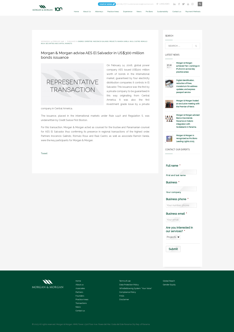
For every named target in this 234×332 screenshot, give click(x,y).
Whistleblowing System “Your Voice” (135, 288)
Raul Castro (135, 41)
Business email (176, 213)
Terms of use (125, 281)
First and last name (176, 175)
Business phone (177, 199)
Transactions (81, 303)
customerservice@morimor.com (141, 4)
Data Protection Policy (129, 285)
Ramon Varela (123, 41)
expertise (88, 41)
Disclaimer (124, 299)
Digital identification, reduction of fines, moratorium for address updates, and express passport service (186, 86)
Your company (173, 192)
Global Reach (169, 281)
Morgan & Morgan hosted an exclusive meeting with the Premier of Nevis (188, 104)
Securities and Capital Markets (59, 43)
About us (79, 285)
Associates (80, 288)
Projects (113, 41)
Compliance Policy (127, 292)
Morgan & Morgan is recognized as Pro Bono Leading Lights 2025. (186, 138)
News (78, 307)
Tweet (44, 153)
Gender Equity (169, 285)
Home (78, 281)
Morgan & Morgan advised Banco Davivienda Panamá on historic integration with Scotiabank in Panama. (188, 121)
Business (172, 182)
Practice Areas (82, 299)
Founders (80, 296)
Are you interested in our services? (179, 229)
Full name (173, 165)
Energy (81, 41)
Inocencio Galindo (101, 41)
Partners (79, 292)
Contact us (80, 311)
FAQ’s (121, 296)
